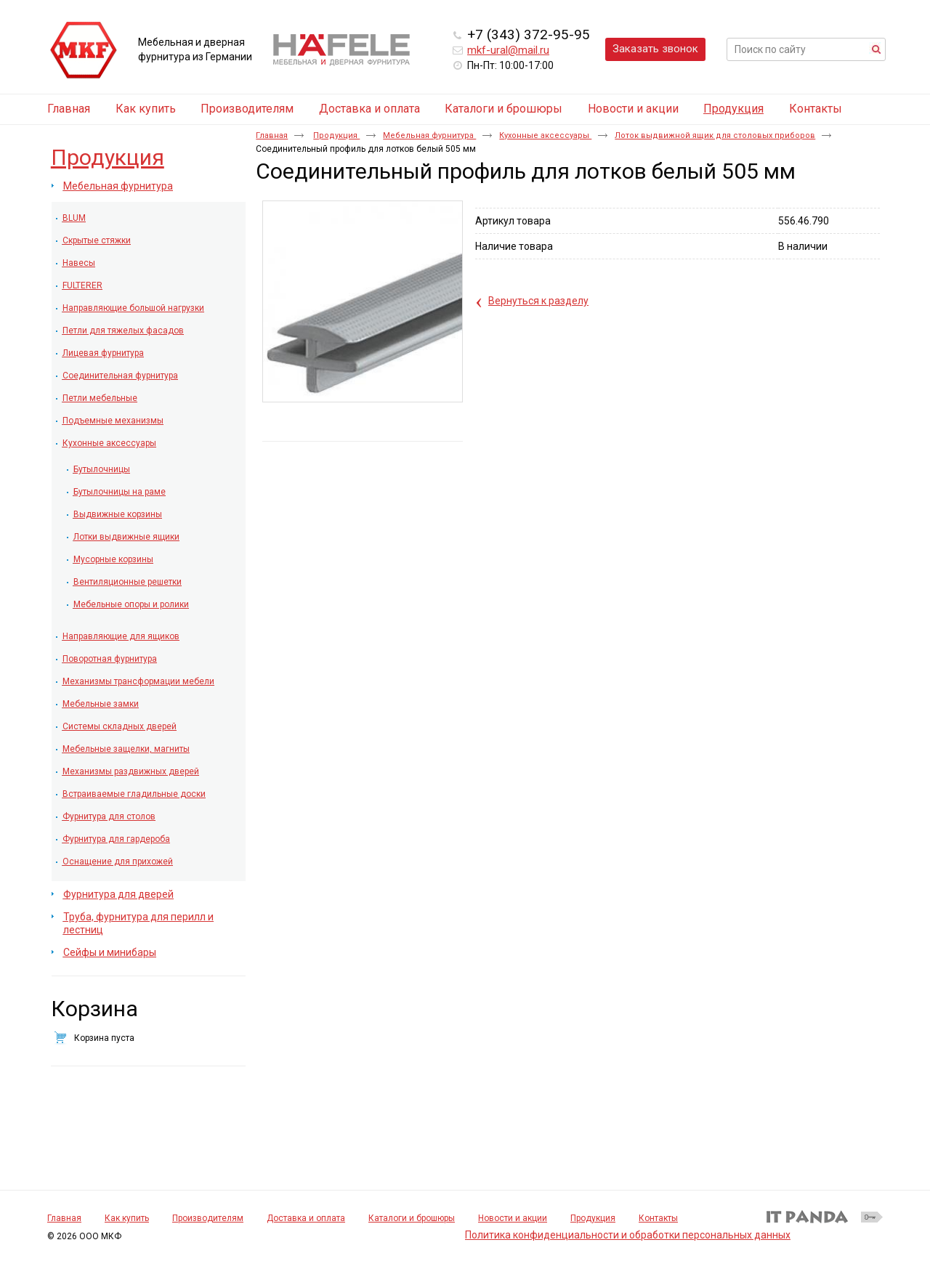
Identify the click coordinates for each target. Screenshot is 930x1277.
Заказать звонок (655, 48)
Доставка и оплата (306, 1218)
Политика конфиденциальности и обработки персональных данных (627, 1235)
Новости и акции (512, 1218)
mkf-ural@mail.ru (508, 50)
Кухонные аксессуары (545, 135)
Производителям (207, 1218)
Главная (272, 135)
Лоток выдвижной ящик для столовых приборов (715, 135)
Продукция (733, 108)
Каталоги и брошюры (411, 1218)
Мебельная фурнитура (429, 135)
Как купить (127, 1218)
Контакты (658, 1218)
